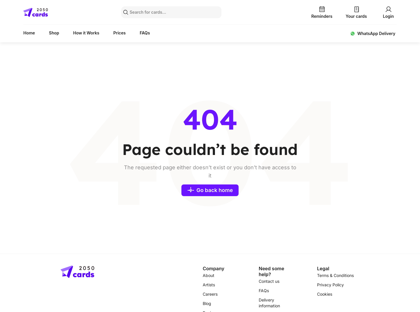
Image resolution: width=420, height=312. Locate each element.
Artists (209, 284)
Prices (119, 33)
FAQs (145, 33)
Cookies (324, 294)
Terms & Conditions (335, 275)
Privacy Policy (330, 284)
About (208, 275)
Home (29, 33)
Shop (54, 33)
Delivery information (269, 302)
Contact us (269, 281)
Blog (207, 303)
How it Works (86, 33)
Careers (210, 294)
